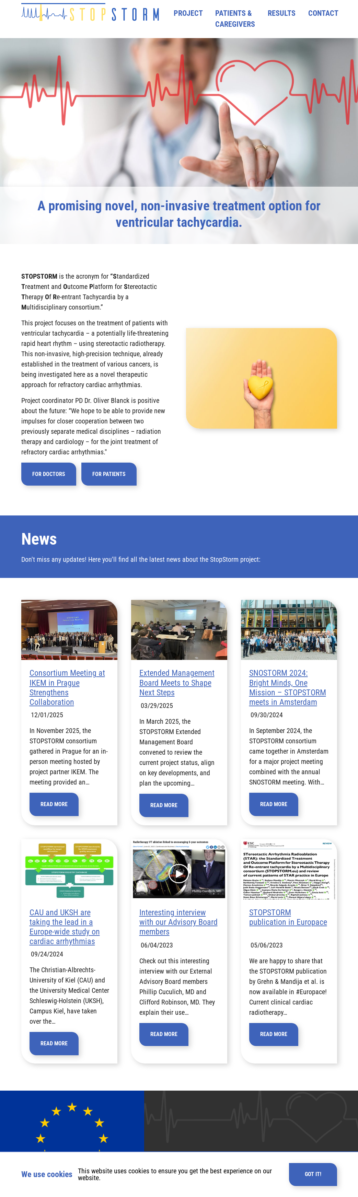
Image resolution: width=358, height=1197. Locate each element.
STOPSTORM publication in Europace (288, 927)
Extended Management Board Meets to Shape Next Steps (177, 692)
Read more (54, 814)
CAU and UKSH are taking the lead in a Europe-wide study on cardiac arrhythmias (65, 937)
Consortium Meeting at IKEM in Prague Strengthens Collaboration (67, 697)
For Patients (109, 484)
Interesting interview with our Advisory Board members (178, 932)
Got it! (313, 1174)
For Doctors (48, 484)
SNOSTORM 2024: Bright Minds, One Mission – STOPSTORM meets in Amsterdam (287, 697)
